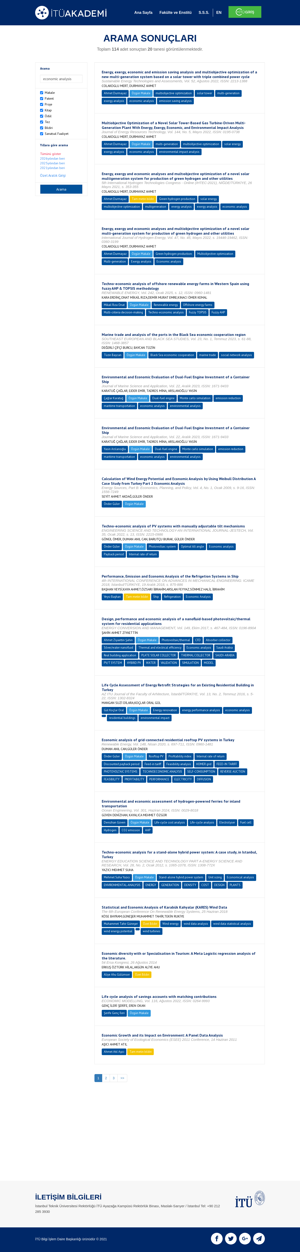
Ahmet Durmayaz (115, 93)
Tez (47, 122)
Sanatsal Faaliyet (56, 134)
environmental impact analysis (179, 152)
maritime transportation (119, 406)
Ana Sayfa (143, 13)
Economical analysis (240, 877)
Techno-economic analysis (166, 312)
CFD (198, 640)
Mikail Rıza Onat (114, 305)
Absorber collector (218, 640)
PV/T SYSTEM (113, 663)
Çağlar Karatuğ (113, 398)
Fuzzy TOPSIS (197, 312)
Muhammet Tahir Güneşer (121, 924)
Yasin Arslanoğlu (115, 449)
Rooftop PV (156, 756)
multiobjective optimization (174, 93)
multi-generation (228, 93)
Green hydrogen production (177, 199)
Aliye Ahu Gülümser (117, 975)
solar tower (204, 93)
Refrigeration (172, 597)
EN (218, 13)
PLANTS (235, 885)
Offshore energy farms (197, 305)
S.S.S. (204, 13)
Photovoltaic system (162, 547)
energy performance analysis (201, 710)
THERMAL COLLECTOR (195, 655)
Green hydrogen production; (174, 254)
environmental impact (155, 718)
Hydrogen (110, 830)
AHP (147, 830)
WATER (151, 663)
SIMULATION (190, 663)
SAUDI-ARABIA (225, 655)
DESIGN (219, 885)
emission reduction (228, 398)
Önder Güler (112, 504)
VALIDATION (169, 663)
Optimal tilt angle (192, 547)
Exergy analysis (141, 261)
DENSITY (190, 885)
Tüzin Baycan (112, 355)
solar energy (232, 144)
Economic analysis (169, 261)
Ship (156, 597)
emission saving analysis (175, 101)
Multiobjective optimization (215, 254)
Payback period (114, 554)
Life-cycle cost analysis (169, 822)
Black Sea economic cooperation (172, 355)
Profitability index (180, 756)
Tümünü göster (50, 154)
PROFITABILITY (134, 779)
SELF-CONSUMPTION (201, 772)
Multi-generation (115, 261)
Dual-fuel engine (163, 398)
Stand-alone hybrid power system (181, 877)
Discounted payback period (121, 764)
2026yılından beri (52, 158)
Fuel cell (245, 822)
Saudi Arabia (224, 648)
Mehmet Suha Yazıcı (117, 877)
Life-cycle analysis (202, 822)
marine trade (207, 355)
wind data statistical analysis (232, 924)
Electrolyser (227, 822)
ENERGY (151, 885)
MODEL (209, 663)
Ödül (48, 116)
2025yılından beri (52, 163)
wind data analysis (196, 924)
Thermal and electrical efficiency (159, 648)
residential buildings (122, 718)
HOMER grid (203, 764)
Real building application (120, 655)
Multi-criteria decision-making (123, 312)
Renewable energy (166, 305)
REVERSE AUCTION (232, 772)
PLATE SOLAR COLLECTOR (158, 655)
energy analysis (181, 207)
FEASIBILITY (112, 779)
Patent (49, 98)
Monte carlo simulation (195, 398)
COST (205, 885)
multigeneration (155, 207)
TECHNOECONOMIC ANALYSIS (162, 772)
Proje (48, 104)
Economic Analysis (198, 597)
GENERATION (170, 885)
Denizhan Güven (114, 822)
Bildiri (49, 128)
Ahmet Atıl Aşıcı (114, 1052)
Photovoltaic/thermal (176, 640)
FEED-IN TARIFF (227, 764)
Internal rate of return (143, 554)
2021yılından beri (52, 168)
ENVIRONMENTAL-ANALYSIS (122, 885)
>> (122, 1078)
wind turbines (151, 931)
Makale (50, 92)
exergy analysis (114, 101)
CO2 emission (131, 830)
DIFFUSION (204, 779)
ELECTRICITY (183, 779)
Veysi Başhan (112, 597)
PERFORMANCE (159, 779)
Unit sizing (215, 877)
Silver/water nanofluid (118, 648)
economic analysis (141, 101)
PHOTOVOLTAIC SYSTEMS (120, 772)
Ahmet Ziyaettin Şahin (118, 640)
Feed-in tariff (153, 764)
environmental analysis (185, 406)
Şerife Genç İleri (114, 1013)
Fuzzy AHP (218, 312)
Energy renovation (165, 710)
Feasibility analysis (178, 764)
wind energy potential (118, 931)
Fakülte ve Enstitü (175, 13)
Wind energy (170, 924)
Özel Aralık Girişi (53, 175)
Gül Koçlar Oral (114, 710)
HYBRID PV (134, 663)
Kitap (48, 110)
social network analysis (236, 355)
